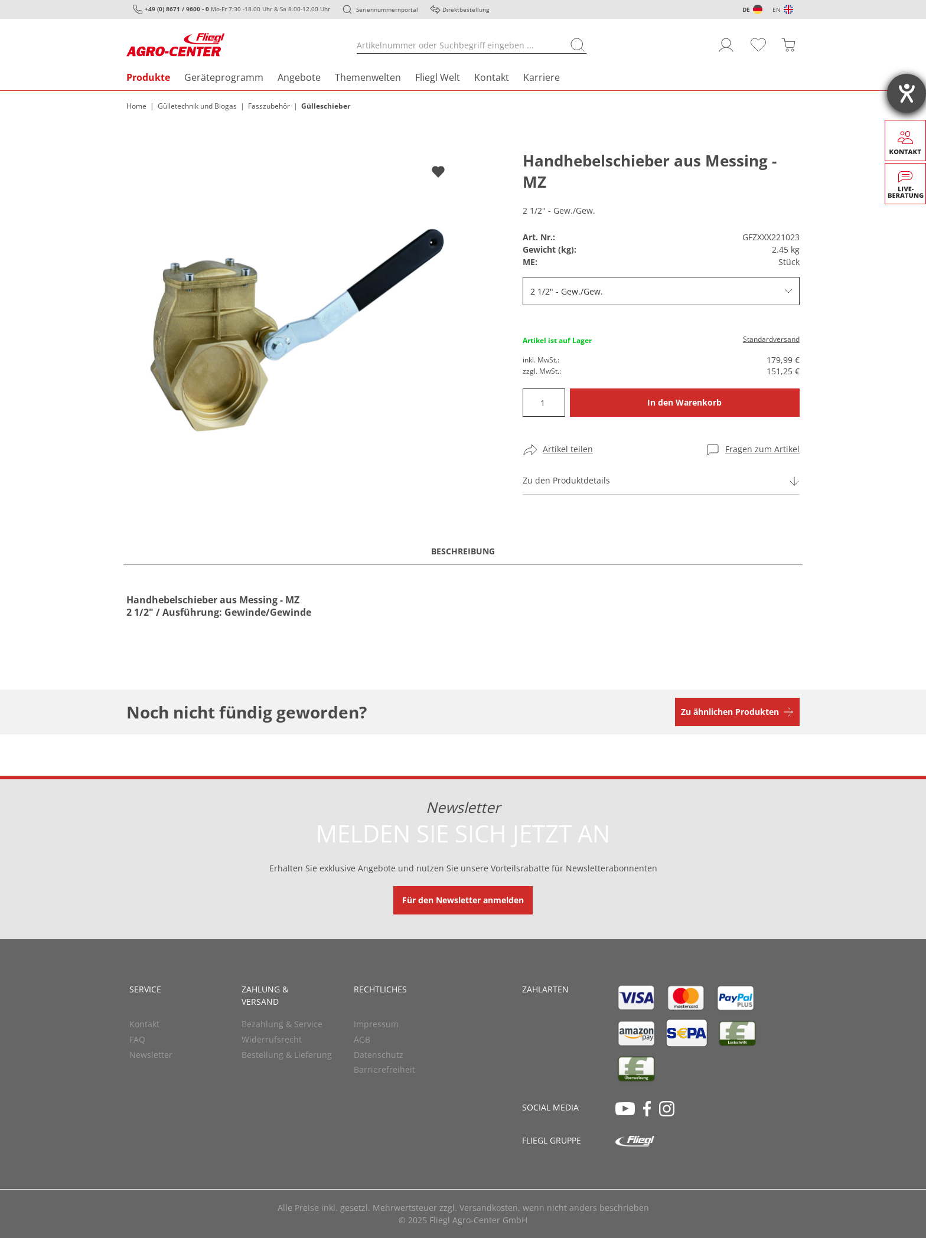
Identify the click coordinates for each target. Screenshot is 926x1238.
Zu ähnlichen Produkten (730, 711)
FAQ (137, 1039)
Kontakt (491, 77)
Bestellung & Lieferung (287, 1054)
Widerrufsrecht (272, 1039)
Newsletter (150, 1054)
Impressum (376, 1024)
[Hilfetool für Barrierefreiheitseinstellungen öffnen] (906, 93)
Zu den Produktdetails (566, 480)
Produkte (148, 77)
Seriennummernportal (387, 9)
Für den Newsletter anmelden (463, 900)
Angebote (299, 77)
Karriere (541, 77)
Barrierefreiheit (384, 1069)
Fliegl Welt (437, 77)
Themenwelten (368, 77)
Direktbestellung (465, 9)
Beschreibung (463, 551)
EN (776, 9)
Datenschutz (378, 1054)
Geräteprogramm (223, 77)
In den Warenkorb (684, 402)
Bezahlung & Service (282, 1024)
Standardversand (771, 339)
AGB (362, 1039)
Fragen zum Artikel (762, 449)
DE (746, 9)
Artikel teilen (568, 449)
